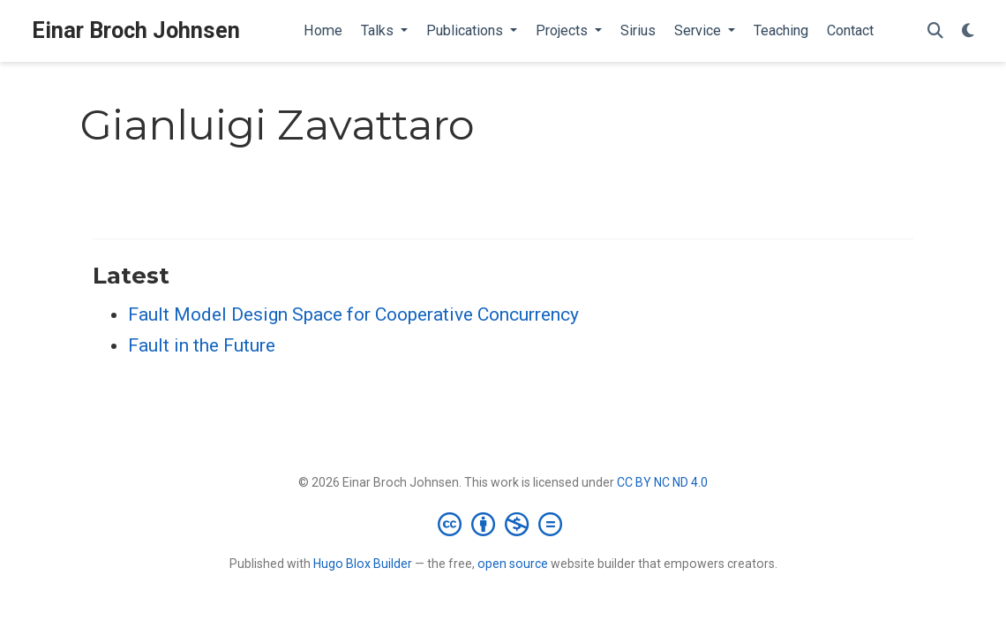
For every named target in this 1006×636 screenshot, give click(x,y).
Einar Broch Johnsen (136, 30)
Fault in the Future (201, 345)
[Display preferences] (968, 31)
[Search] (935, 31)
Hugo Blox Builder (362, 563)
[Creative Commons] (503, 523)
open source (512, 563)
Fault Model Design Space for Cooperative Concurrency (353, 314)
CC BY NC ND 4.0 (662, 482)
